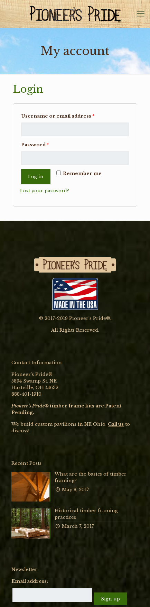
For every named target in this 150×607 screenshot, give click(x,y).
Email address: (29, 581)
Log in (36, 177)
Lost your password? (44, 191)
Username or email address (57, 116)
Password (35, 145)
